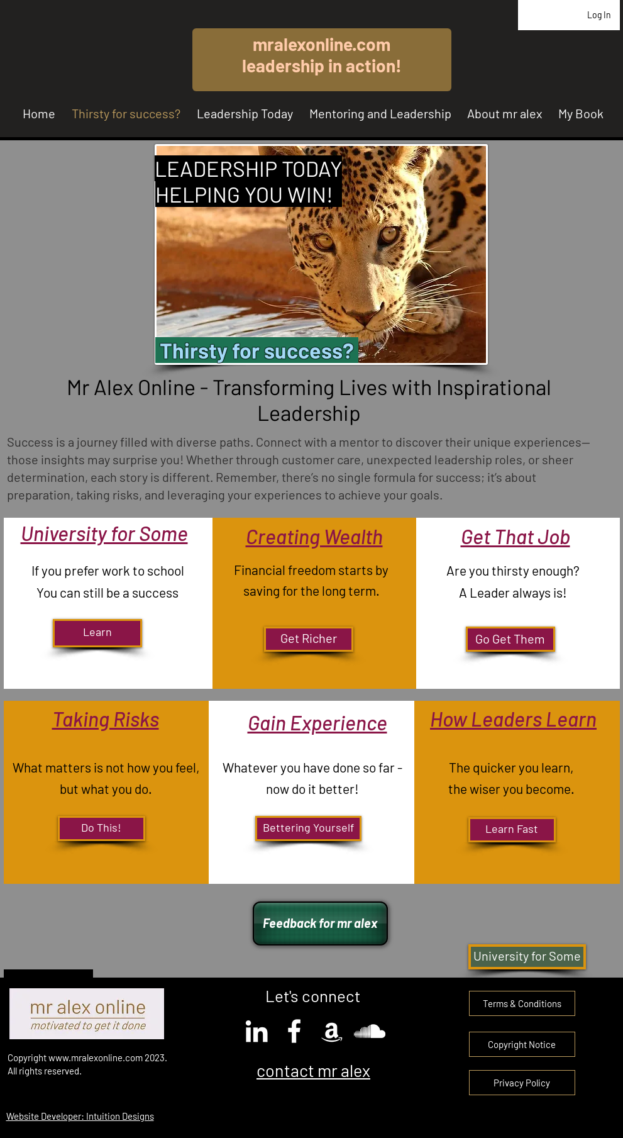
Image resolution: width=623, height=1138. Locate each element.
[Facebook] (294, 1031)
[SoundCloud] (369, 1031)
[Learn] (97, 633)
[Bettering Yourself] (308, 828)
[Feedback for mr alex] (320, 923)
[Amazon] (332, 1031)
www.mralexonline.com (95, 1057)
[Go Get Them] (510, 639)
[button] (522, 1044)
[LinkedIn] (256, 1031)
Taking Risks (105, 718)
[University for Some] (527, 956)
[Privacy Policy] (522, 1082)
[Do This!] (101, 828)
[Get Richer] (308, 639)
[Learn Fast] (512, 829)
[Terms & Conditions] (522, 1003)
